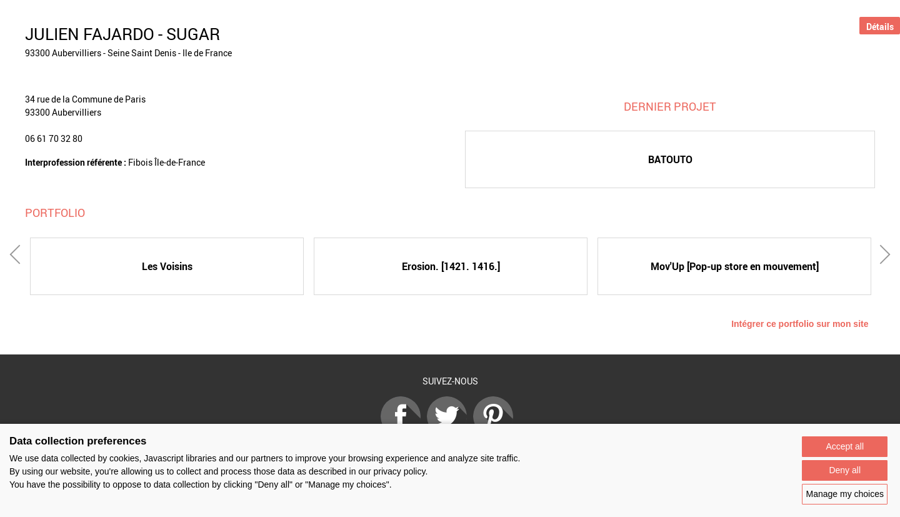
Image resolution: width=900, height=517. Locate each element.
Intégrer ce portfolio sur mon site (799, 324)
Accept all (845, 446)
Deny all (845, 470)
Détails (880, 27)
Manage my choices (845, 494)
